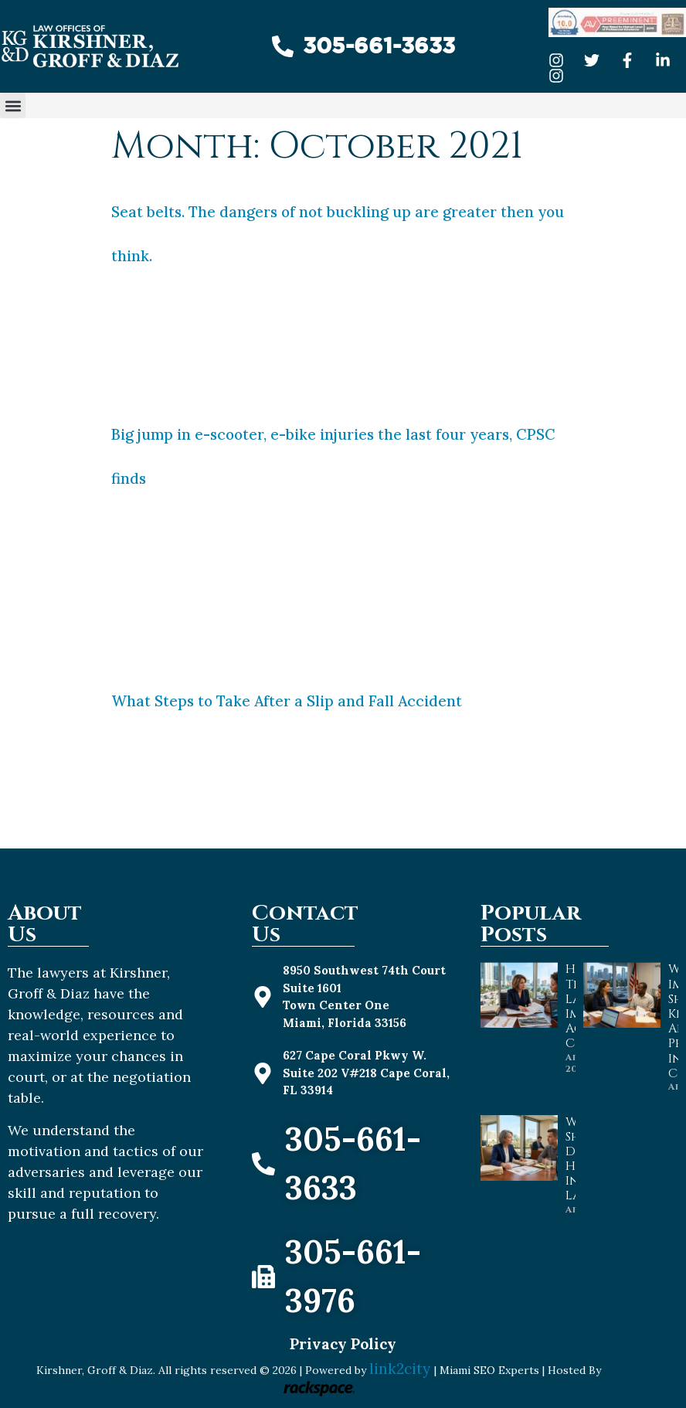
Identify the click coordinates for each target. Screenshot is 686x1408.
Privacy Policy (343, 1344)
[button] (12, 105)
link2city (401, 1368)
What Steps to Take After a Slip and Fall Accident (286, 701)
